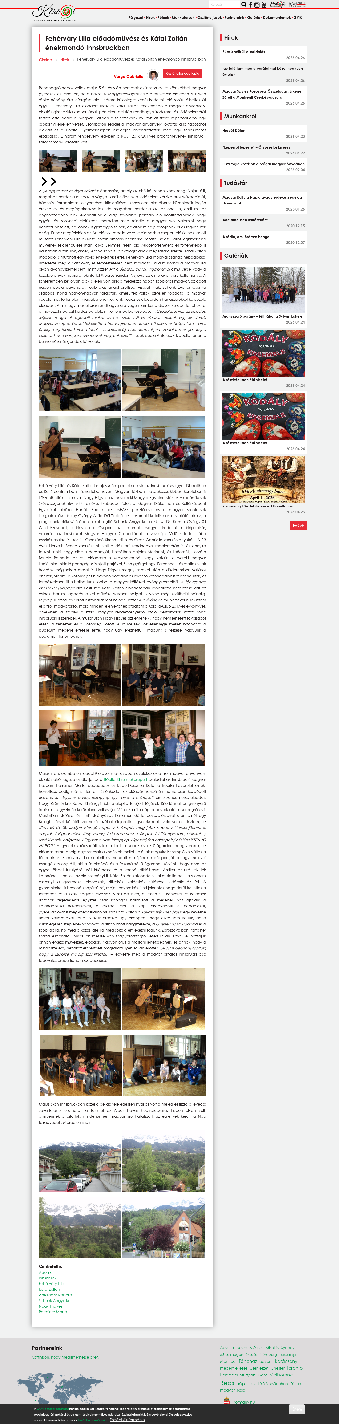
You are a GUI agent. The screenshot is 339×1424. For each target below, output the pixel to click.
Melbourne (281, 1374)
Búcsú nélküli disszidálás (243, 51)
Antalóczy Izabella (55, 1294)
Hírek (64, 59)
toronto (295, 1368)
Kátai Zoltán (49, 1289)
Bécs (227, 1382)
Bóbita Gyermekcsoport (125, 779)
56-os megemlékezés (238, 1354)
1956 (263, 1383)
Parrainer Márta (53, 1311)
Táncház (248, 1361)
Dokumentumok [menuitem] (277, 17)
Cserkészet (259, 1368)
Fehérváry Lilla (51, 1283)
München (279, 1383)
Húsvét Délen (233, 130)
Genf (262, 1374)
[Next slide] (53, 182)
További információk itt (93, 1420)
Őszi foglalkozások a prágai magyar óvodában (263, 164)
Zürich (295, 1383)
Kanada (229, 1374)
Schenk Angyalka (55, 1300)
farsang (287, 1354)
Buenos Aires (249, 1347)
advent (266, 1361)
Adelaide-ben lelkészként (245, 220)
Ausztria (46, 1272)
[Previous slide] (43, 182)
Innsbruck (47, 1277)
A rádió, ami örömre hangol (246, 237)
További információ (127, 1420)
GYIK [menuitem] (298, 17)
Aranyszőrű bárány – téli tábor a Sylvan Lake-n (262, 316)
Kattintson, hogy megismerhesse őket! (65, 1357)
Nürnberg (268, 1354)
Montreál (228, 1361)
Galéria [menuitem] (253, 17)
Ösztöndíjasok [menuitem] (209, 17)
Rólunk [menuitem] (163, 17)
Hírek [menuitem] (150, 17)
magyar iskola (232, 1389)
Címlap (45, 59)
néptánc (245, 1383)
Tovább (298, 525)
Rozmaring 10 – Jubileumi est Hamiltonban (258, 506)
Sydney (288, 1347)
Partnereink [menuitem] (234, 17)
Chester (278, 1368)
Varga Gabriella (129, 76)
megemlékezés (233, 1368)
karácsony (286, 1361)
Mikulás (272, 1347)
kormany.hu (244, 1401)
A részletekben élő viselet (244, 379)
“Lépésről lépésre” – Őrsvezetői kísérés (256, 147)
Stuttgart (247, 1374)
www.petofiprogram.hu (53, 1409)
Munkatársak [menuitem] (183, 17)
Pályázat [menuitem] (136, 17)
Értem (297, 1409)
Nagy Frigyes (50, 1306)
